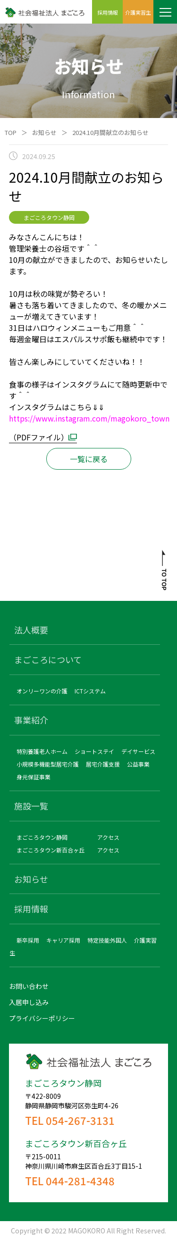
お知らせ (44, 132)
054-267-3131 (80, 1120)
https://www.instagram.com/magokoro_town (89, 418)
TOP (11, 132)
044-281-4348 (80, 1180)
